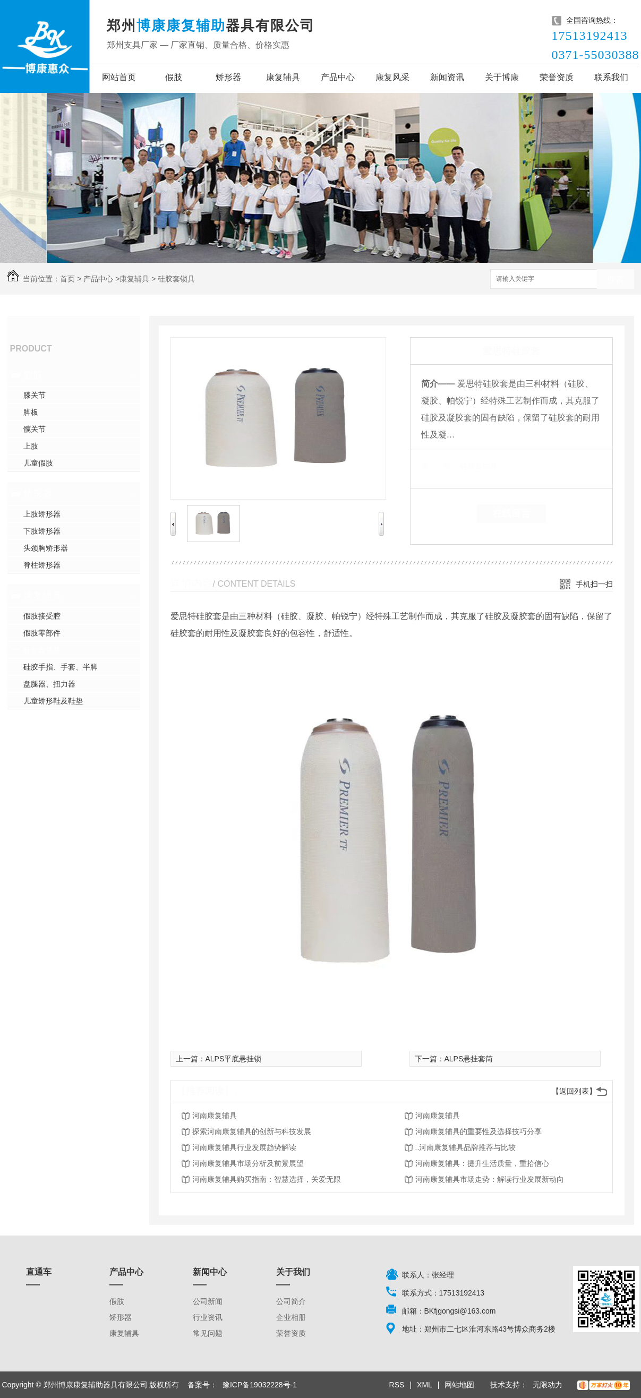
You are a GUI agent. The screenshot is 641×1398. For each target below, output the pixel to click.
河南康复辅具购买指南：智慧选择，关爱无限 (266, 1179)
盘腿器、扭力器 (49, 684)
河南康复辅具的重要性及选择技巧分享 (478, 1131)
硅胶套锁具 (176, 279)
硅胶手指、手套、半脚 (60, 667)
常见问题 (208, 1333)
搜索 (615, 279)
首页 (67, 279)
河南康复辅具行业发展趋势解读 (244, 1147)
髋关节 (34, 429)
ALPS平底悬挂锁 (234, 1058)
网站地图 (459, 1384)
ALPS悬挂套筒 (469, 1058)
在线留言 (511, 513)
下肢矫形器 (42, 531)
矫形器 (228, 77)
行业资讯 (208, 1317)
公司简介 (291, 1301)
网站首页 (119, 77)
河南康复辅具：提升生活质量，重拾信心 (482, 1163)
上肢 (30, 446)
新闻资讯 (447, 77)
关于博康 (502, 77)
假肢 (173, 77)
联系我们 (611, 77)
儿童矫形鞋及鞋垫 (53, 701)
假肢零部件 (42, 633)
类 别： (439, 466)
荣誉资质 (557, 77)
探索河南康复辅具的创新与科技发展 (251, 1131)
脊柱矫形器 (42, 565)
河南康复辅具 (214, 1115)
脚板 (30, 412)
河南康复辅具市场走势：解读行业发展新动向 (489, 1179)
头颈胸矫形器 (45, 548)
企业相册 (291, 1317)
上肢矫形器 (42, 514)
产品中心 (338, 77)
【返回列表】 (574, 1091)
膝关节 (34, 395)
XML (424, 1384)
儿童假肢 (38, 463)
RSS (397, 1384)
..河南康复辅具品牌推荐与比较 (465, 1147)
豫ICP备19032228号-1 (260, 1384)
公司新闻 (208, 1301)
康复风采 (392, 77)
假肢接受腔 (42, 616)
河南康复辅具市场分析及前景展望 (248, 1163)
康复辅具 (283, 77)
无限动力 (547, 1384)
